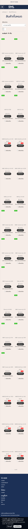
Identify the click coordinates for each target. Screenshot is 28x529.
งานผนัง (3, 480)
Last (15, 469)
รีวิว (2, 502)
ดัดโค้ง (2, 487)
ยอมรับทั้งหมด (17, 526)
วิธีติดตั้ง (3, 500)
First (12, 469)
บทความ (3, 504)
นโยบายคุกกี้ (10, 523)
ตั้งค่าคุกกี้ (9, 526)
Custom (3, 485)
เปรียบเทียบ (8, 63)
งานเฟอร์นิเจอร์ (4, 482)
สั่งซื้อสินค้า (7, 58)
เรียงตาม (5, 22)
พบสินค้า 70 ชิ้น (7, 33)
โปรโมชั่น (3, 498)
